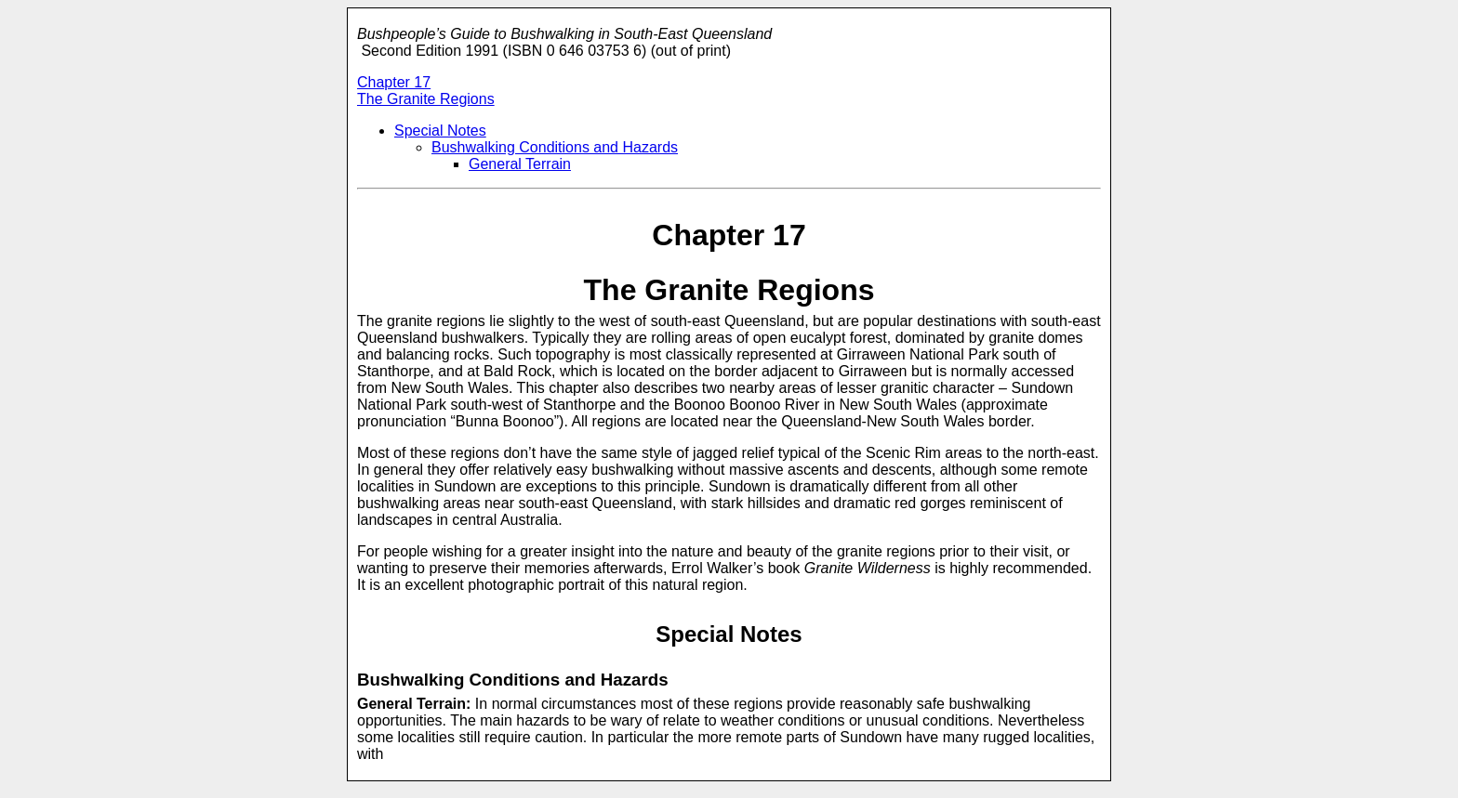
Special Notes (440, 130)
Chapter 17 (394, 82)
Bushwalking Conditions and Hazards (554, 147)
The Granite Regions (426, 99)
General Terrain (520, 164)
